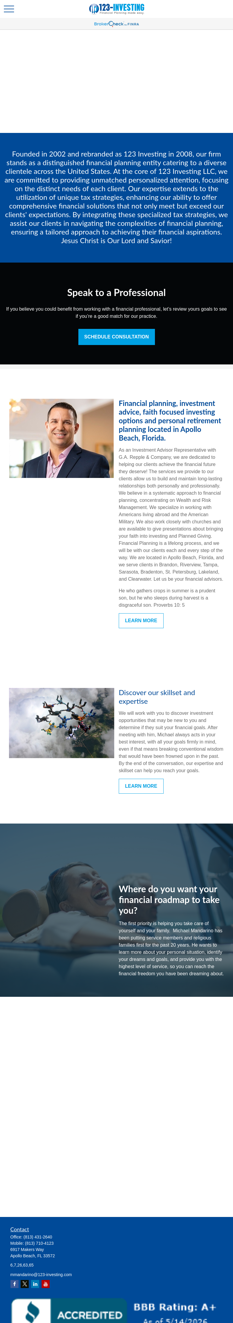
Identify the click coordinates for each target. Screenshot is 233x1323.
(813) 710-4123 (39, 1243)
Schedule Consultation (116, 336)
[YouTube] (46, 1284)
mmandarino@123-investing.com (41, 1274)
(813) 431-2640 (38, 1237)
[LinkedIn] (35, 1284)
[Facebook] (14, 1284)
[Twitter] (25, 1284)
